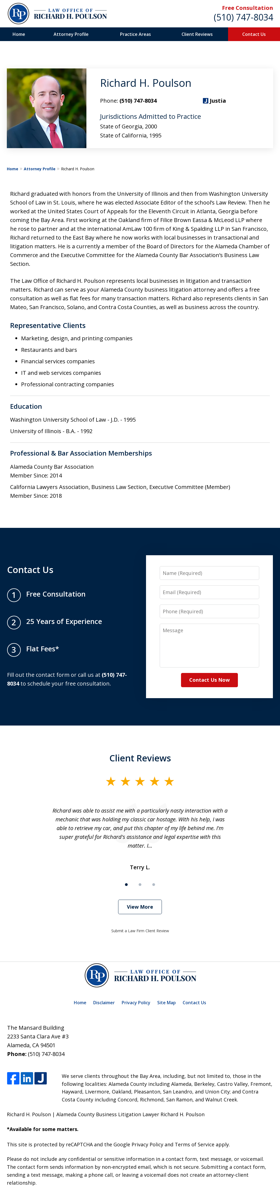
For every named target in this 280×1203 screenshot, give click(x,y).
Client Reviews (197, 34)
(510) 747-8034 (243, 17)
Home (19, 34)
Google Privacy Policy (138, 1144)
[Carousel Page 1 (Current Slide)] (126, 884)
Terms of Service (194, 1144)
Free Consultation (247, 7)
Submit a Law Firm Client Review (140, 930)
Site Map (166, 1003)
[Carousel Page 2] (140, 884)
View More (140, 906)
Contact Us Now (209, 680)
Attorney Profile (71, 34)
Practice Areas (135, 34)
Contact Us (254, 34)
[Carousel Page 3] (154, 884)
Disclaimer (104, 1003)
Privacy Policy (136, 1003)
